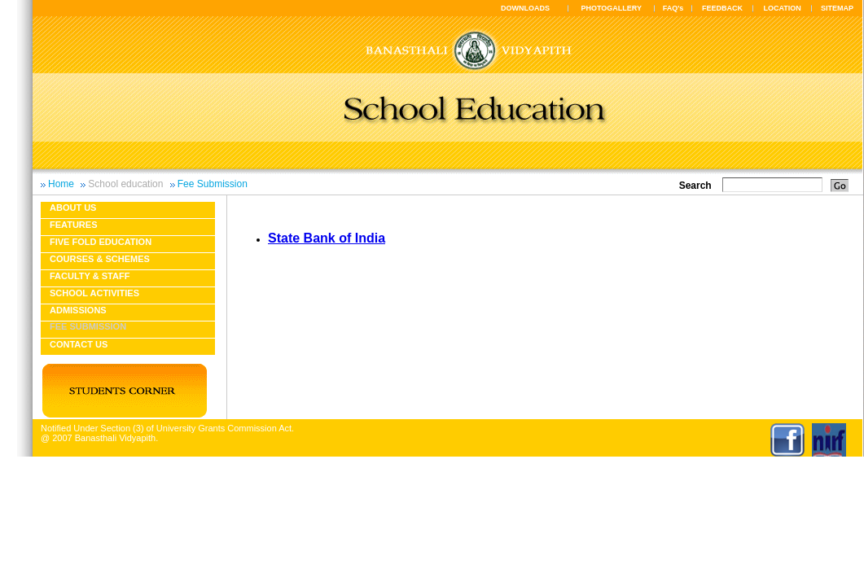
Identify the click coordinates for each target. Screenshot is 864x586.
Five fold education (100, 242)
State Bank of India (326, 238)
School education (125, 184)
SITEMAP (837, 8)
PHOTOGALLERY (611, 8)
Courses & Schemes (100, 259)
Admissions (78, 310)
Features (73, 225)
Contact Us (78, 344)
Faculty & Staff (89, 276)
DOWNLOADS (525, 8)
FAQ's (673, 8)
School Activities (94, 293)
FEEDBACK (722, 8)
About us (73, 207)
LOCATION (781, 8)
